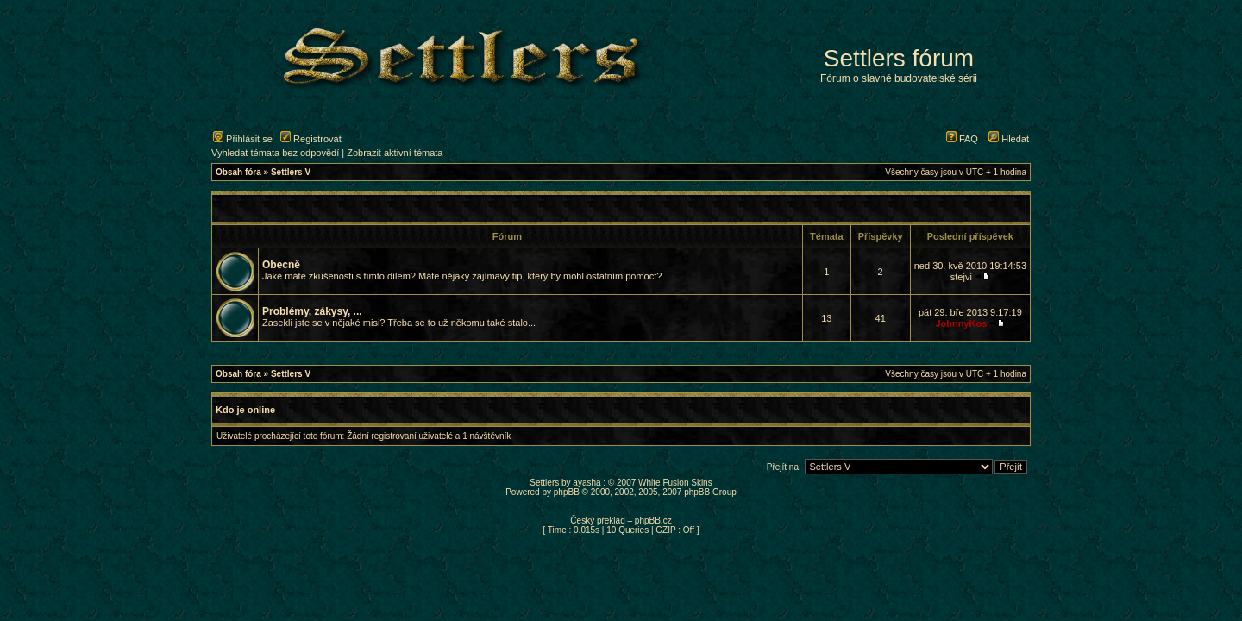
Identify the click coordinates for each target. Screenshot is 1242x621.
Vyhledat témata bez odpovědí (275, 152)
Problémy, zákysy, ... (312, 311)
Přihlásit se (243, 139)
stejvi (961, 277)
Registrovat (311, 139)
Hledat (1008, 139)
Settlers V (290, 172)
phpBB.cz (653, 520)
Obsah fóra (238, 172)
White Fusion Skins (675, 482)
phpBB (567, 492)
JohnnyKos (961, 323)
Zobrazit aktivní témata (394, 152)
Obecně (281, 265)
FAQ (962, 139)
